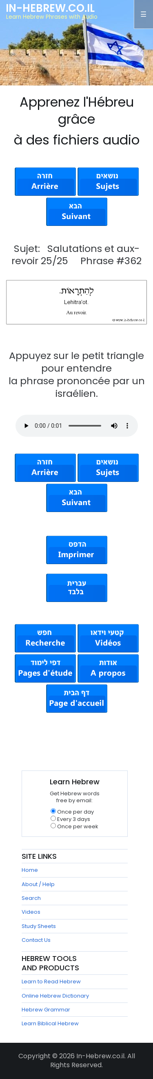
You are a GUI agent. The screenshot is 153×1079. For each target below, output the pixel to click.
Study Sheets (39, 926)
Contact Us (36, 940)
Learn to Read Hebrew (51, 981)
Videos (31, 912)
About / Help (38, 884)
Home (30, 870)
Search (31, 898)
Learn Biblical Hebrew (50, 1023)
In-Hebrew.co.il (50, 8)
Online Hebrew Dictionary (55, 996)
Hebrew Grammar (46, 1009)
